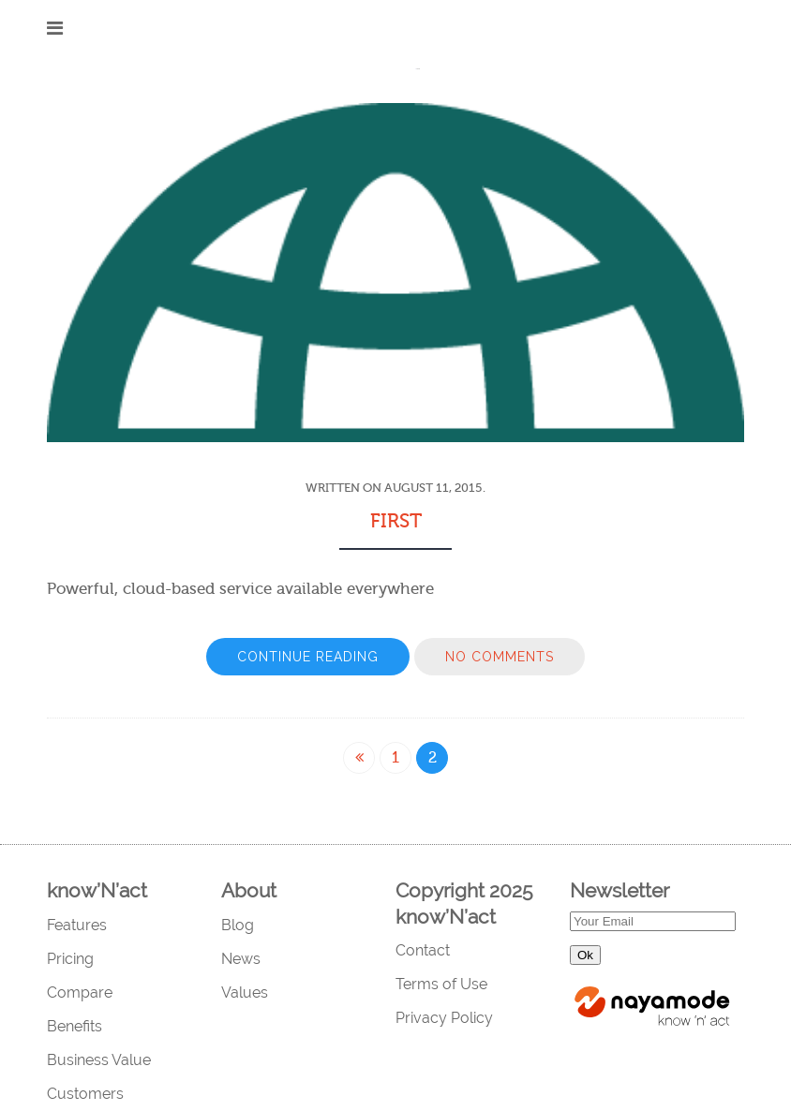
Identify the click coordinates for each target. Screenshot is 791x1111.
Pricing (70, 959)
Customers (85, 1094)
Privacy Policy (444, 1018)
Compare (79, 992)
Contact (423, 950)
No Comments (499, 656)
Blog (237, 925)
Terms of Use (441, 984)
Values (244, 992)
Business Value (99, 1060)
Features (77, 925)
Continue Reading (308, 656)
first (396, 521)
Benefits (74, 1026)
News (241, 959)
